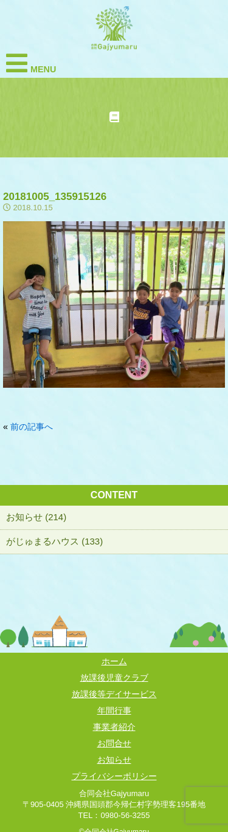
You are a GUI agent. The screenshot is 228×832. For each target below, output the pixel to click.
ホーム (114, 661)
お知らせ (114, 760)
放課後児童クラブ (114, 677)
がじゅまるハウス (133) (54, 541)
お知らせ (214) (36, 517)
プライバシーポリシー (114, 776)
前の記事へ (31, 426)
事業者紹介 (114, 727)
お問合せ (114, 743)
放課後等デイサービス (114, 694)
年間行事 (114, 710)
